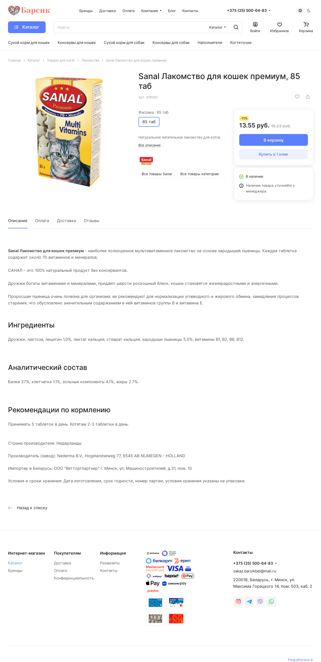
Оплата (42, 220)
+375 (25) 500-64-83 (247, 10)
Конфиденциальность (74, 578)
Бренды (15, 570)
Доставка (66, 220)
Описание (17, 220)
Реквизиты (110, 563)
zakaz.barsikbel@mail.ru (254, 571)
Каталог (15, 563)
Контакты (108, 570)
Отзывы (91, 220)
